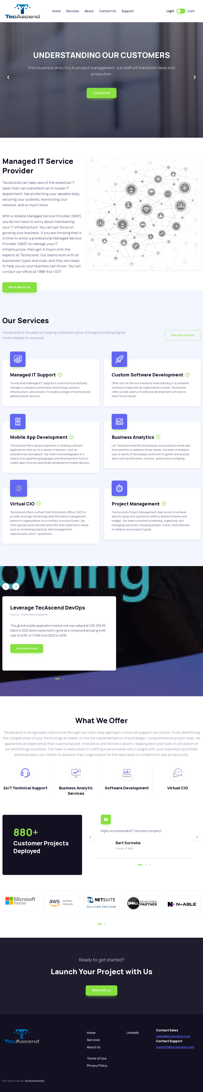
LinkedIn (132, 1033)
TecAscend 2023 (34, 1081)
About (89, 11)
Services (72, 11)
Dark (191, 11)
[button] (19, 287)
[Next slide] (194, 77)
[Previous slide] (8, 77)
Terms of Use (97, 1058)
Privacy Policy (97, 1065)
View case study (27, 648)
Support (128, 11)
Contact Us (107, 11)
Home (56, 11)
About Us (93, 1047)
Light (170, 11)
